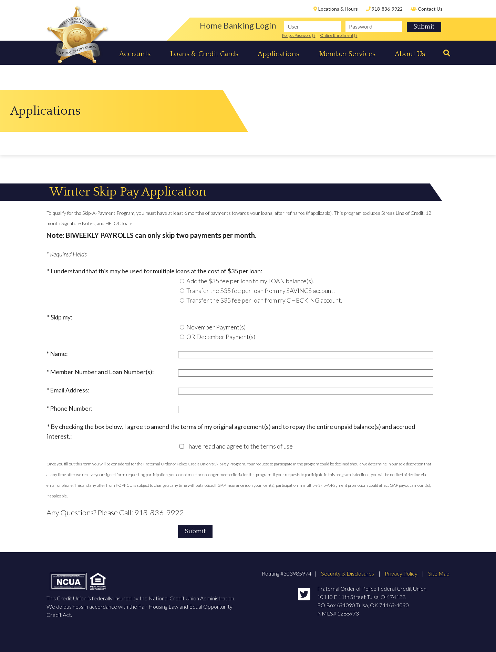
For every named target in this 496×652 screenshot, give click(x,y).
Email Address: (70, 390)
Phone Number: (71, 408)
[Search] (444, 53)
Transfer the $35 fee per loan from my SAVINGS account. (260, 290)
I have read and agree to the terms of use (239, 446)
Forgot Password (296, 35)
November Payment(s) (216, 327)
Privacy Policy (401, 573)
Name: (59, 353)
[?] (314, 35)
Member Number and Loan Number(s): (102, 372)
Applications (278, 54)
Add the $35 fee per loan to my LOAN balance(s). (250, 281)
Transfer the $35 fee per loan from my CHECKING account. (264, 300)
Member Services (347, 54)
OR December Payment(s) (220, 336)
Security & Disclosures (347, 573)
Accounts (135, 54)
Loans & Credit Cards (204, 54)
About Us (410, 54)
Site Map (439, 573)
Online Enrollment (336, 35)
